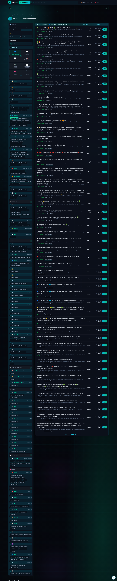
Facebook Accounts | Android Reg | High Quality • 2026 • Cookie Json (56, 231)
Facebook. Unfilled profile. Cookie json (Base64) (50, 270)
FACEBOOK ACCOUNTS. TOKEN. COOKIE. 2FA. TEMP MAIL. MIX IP (55, 210)
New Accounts (62, 24)
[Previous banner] (10, 8)
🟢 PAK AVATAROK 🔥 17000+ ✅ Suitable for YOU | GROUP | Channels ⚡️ (57, 28)
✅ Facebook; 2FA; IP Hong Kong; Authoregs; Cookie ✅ (52, 224)
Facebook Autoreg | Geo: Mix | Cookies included (50, 97)
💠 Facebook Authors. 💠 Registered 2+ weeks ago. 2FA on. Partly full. (56, 284)
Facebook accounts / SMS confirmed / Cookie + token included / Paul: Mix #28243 (59, 343)
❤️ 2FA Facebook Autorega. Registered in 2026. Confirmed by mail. (55, 60)
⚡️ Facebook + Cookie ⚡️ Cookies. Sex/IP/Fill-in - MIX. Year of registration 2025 (59, 113)
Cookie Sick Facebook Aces (44, 67)
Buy (105, 29)
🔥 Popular (26, 29)
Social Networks (26, 15)
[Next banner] (106, 8)
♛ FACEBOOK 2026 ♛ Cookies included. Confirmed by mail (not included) (57, 400)
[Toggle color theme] (114, 578)
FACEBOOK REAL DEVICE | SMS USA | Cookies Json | (51, 145)
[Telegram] (91, 2)
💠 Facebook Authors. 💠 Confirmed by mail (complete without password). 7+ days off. (60, 300)
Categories (24, 2)
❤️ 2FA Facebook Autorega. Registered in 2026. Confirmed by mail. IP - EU (57, 90)
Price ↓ (27, 27)
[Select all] (31, 78)
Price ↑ (15, 27)
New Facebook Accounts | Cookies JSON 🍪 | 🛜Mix (51, 120)
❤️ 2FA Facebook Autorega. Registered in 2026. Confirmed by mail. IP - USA (58, 256)
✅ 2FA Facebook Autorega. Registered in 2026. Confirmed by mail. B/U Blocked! (59, 74)
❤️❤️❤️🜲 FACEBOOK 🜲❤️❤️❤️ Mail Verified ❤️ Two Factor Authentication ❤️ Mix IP (60, 152)
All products (17, 15)
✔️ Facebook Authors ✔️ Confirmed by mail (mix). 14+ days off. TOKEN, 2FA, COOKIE (60, 393)
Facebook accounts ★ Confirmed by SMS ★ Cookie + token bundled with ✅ (57, 217)
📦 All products (85, 2)
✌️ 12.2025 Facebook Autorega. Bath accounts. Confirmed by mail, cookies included (60, 35)
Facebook (35, 15)
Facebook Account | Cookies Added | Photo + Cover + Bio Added (54, 263)
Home (10, 15)
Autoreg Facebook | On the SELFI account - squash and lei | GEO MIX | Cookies (58, 336)
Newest (15, 29)
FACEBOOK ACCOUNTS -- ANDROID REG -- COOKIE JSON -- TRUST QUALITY (58, 277)
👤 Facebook (52, 24)
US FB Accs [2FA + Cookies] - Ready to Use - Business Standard (54, 359)
